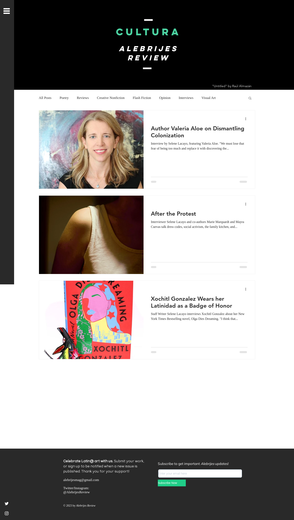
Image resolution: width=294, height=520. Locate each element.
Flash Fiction (142, 98)
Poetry (64, 98)
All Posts (45, 98)
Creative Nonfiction (111, 98)
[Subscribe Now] (172, 483)
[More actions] (247, 118)
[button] (6, 11)
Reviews (83, 98)
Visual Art (209, 98)
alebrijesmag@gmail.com (81, 480)
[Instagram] (6, 513)
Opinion (165, 98)
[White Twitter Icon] (6, 503)
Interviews (186, 98)
